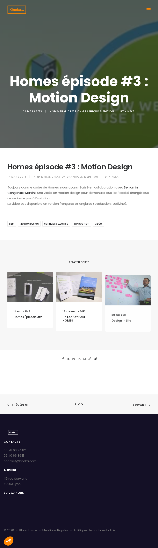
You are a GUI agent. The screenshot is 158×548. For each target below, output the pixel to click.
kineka (130, 111)
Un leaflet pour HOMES (74, 333)
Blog (79, 404)
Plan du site (28, 530)
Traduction (81, 223)
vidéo (98, 223)
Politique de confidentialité (94, 530)
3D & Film (59, 111)
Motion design (29, 223)
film (11, 223)
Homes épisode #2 (28, 321)
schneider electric (56, 223)
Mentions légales (55, 530)
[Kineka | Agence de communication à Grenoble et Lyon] (16, 10)
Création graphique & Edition (90, 111)
